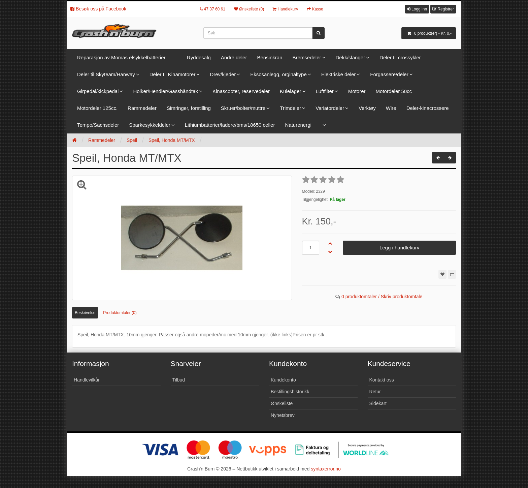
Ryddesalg (199, 57)
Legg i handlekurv (399, 247)
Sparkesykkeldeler (149, 125)
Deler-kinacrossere (427, 108)
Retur (375, 391)
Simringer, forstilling (189, 108)
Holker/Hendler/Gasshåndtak (165, 91)
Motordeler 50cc (394, 91)
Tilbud (178, 380)
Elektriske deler (338, 74)
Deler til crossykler (400, 57)
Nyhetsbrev (283, 415)
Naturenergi (298, 125)
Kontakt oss (381, 380)
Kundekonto (283, 380)
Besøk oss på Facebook (98, 8)
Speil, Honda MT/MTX (171, 140)
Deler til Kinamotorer (173, 74)
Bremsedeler (306, 57)
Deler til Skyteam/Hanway (106, 74)
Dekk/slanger (350, 57)
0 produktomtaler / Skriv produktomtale (381, 296)
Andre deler (234, 57)
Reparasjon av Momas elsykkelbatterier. (122, 57)
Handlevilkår (87, 380)
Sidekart (378, 403)
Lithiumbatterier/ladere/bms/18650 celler (230, 125)
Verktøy (367, 108)
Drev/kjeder (223, 74)
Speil (132, 140)
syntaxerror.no (326, 468)
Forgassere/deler (389, 74)
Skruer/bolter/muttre (243, 108)
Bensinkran (269, 57)
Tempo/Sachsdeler (98, 125)
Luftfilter (325, 91)
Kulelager (290, 91)
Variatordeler (330, 108)
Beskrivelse (85, 312)
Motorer (357, 91)
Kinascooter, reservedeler (241, 91)
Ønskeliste (282, 403)
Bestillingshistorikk (290, 391)
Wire (391, 108)
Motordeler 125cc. (97, 108)
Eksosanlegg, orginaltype (278, 74)
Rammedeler (142, 108)
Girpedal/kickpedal (98, 91)
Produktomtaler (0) (119, 312)
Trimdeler (290, 108)
